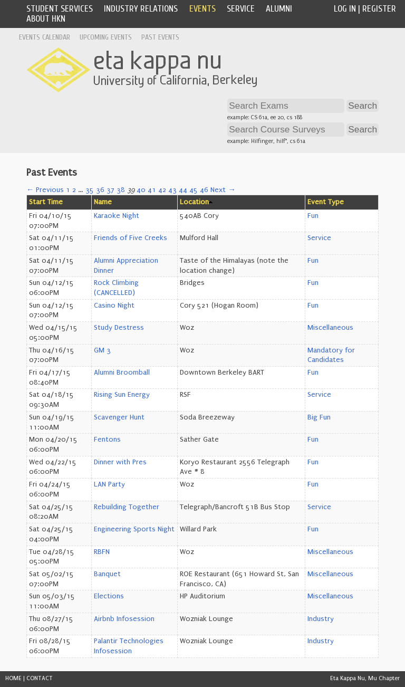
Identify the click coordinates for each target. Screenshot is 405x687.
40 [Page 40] (141, 190)
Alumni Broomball (122, 372)
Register (379, 9)
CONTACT (39, 678)
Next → (222, 190)
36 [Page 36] (100, 190)
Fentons (107, 439)
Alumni (279, 9)
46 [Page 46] (204, 190)
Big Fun (319, 417)
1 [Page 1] (68, 190)
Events (202, 9)
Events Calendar (44, 37)
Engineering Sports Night (134, 529)
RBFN (102, 552)
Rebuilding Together (126, 507)
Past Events (160, 37)
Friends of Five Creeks (130, 238)
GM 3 (102, 350)
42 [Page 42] (162, 190)
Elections (109, 596)
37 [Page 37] (110, 190)
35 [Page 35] (89, 190)
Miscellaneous (330, 327)
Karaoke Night (116, 216)
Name (103, 202)
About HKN (45, 19)
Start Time (46, 202)
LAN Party (109, 484)
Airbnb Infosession (124, 619)
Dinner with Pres (120, 462)
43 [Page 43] (172, 190)
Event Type (325, 202)
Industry (320, 619)
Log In (345, 9)
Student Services (59, 9)
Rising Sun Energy (122, 394)
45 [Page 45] (193, 190)
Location (194, 202)
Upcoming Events (106, 37)
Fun (313, 216)
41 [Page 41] (152, 190)
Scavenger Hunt (119, 417)
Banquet (107, 574)
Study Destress (119, 327)
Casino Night (114, 305)
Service (241, 9)
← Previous (45, 190)
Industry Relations (141, 9)
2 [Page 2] (74, 190)
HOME (13, 678)
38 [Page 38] (121, 190)
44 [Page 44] (183, 190)
